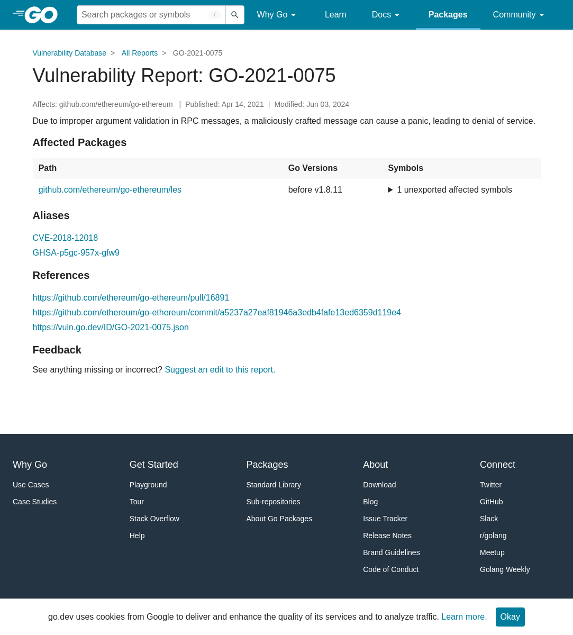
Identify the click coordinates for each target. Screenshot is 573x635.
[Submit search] (234, 14)
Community (520, 15)
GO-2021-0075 (197, 53)
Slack (489, 518)
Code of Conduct (391, 569)
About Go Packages (280, 518)
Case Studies (35, 501)
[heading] (45, 14)
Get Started (154, 464)
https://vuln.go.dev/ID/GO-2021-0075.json (111, 327)
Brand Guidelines (391, 552)
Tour (137, 501)
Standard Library (274, 484)
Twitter (491, 484)
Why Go (278, 15)
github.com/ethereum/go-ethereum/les (110, 189)
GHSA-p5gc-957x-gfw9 (76, 252)
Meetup (492, 552)
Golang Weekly (505, 569)
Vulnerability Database (70, 53)
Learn (336, 14)
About (375, 464)
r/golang (493, 535)
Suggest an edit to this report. (220, 369)
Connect (497, 464)
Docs (387, 15)
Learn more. (464, 616)
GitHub (491, 501)
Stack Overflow (154, 518)
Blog (370, 501)
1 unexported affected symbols (454, 189)
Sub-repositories (274, 501)
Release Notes (387, 535)
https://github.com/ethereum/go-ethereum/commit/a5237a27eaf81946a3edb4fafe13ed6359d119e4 (217, 312)
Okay (510, 616)
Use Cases (31, 484)
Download (379, 484)
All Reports (140, 53)
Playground (148, 484)
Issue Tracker (385, 518)
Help (137, 535)
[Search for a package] (151, 14)
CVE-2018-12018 (65, 237)
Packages (448, 14)
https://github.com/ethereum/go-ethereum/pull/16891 (131, 297)
